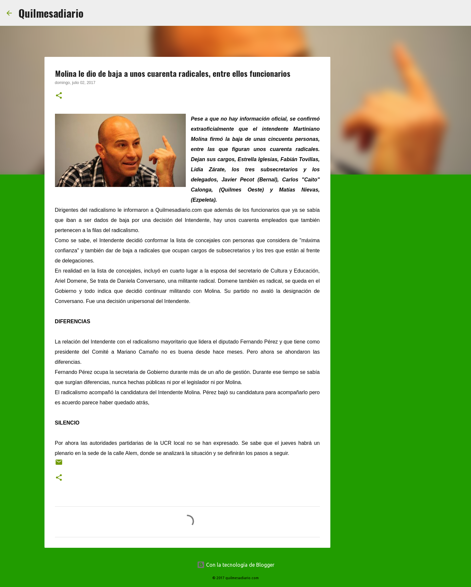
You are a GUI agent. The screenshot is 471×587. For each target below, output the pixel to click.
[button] (59, 96)
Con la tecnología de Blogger (235, 565)
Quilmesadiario (50, 13)
